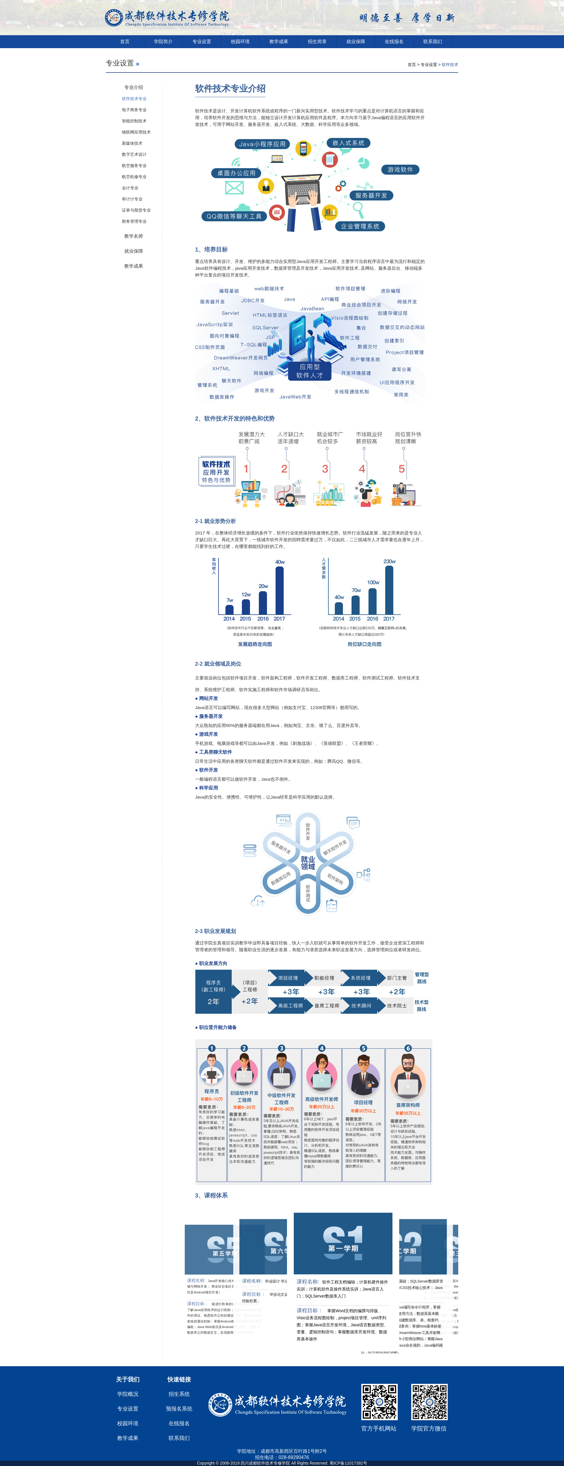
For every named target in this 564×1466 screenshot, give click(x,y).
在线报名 (394, 41)
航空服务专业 (134, 165)
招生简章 (317, 41)
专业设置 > (431, 64)
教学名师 (133, 236)
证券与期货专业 (136, 210)
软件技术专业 (134, 98)
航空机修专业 (134, 176)
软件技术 (450, 64)
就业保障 (355, 41)
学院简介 (163, 41)
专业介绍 (133, 87)
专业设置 (201, 41)
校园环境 (240, 41)
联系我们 (432, 41)
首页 (125, 41)
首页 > (413, 64)
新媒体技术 (132, 143)
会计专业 (130, 187)
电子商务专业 (134, 109)
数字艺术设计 (134, 154)
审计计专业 (132, 199)
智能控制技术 (134, 121)
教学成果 (278, 41)
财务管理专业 (134, 221)
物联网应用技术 (136, 132)
